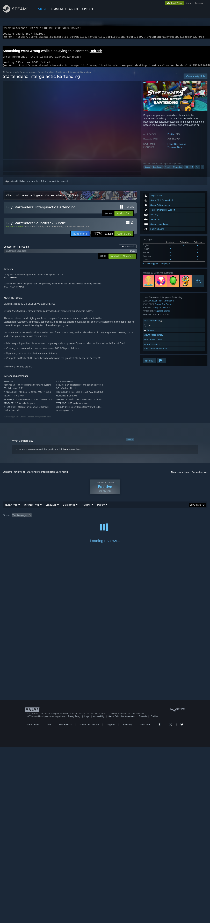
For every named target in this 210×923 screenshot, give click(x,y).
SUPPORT (87, 9)
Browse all (128, 250)
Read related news (153, 343)
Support (110, 900)
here (65, 453)
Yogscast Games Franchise (41, 76)
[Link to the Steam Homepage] (18, 11)
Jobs (49, 900)
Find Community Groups (155, 352)
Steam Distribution (89, 900)
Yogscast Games (176, 151)
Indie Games (21, 76)
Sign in (8, 185)
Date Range (69, 508)
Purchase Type (31, 508)
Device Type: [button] (178, 519)
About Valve (32, 900)
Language (51, 508)
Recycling (127, 900)
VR (186, 171)
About (73, 9)
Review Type (10, 508)
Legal (86, 892)
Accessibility (98, 892)
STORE (42, 9)
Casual (147, 171)
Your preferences (199, 476)
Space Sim (177, 171)
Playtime (86, 508)
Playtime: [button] (80, 519)
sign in (188, 3)
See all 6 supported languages (156, 268)
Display (101, 508)
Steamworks (65, 900)
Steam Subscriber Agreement (121, 892)
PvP (197, 171)
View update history (153, 339)
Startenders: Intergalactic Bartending (44, 230)
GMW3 (13, 281)
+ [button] (202, 171)
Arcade (168, 171)
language (199, 3)
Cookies (154, 892)
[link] (102, 238)
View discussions (152, 348)
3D (191, 171)
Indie (160, 305)
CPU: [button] (151, 519)
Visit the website (153, 324)
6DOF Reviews (17, 291)
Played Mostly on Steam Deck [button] (105, 519)
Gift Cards (145, 900)
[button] (124, 217)
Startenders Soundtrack (76, 230)
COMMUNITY (58, 9)
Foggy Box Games (177, 148)
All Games (7, 76)
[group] (105, 519)
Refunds (143, 892)
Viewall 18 (198, 285)
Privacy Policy (74, 892)
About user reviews (180, 476)
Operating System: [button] (133, 519)
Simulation (157, 171)
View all (130, 444)
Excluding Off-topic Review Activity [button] (54, 519)
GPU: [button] (162, 519)
